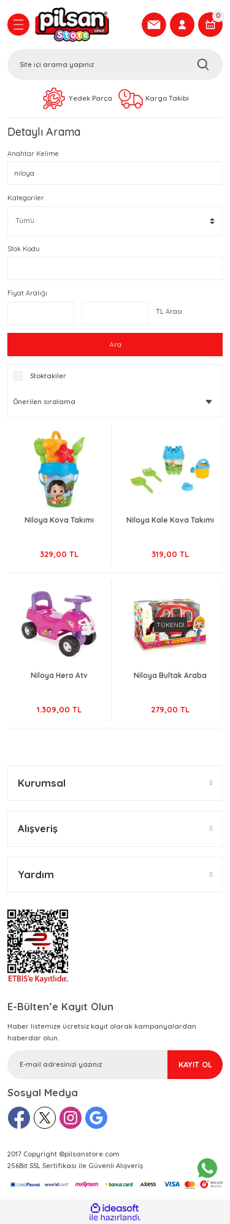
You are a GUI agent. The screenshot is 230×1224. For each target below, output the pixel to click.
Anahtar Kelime (33, 153)
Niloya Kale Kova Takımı (170, 519)
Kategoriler (25, 197)
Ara (115, 344)
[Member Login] (182, 24)
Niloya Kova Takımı (59, 519)
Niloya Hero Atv (59, 675)
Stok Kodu (23, 248)
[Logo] (84, 24)
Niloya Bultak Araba (170, 675)
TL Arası (169, 311)
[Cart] (210, 24)
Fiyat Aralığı (27, 293)
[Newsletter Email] (115, 1064)
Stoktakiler (48, 376)
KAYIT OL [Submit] (195, 1064)
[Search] (115, 64)
